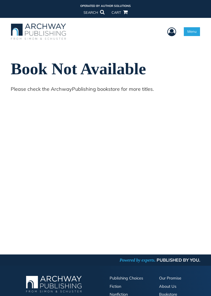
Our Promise (170, 278)
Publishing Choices (126, 278)
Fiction (115, 286)
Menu (191, 31)
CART (119, 12)
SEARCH (94, 12)
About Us (167, 286)
